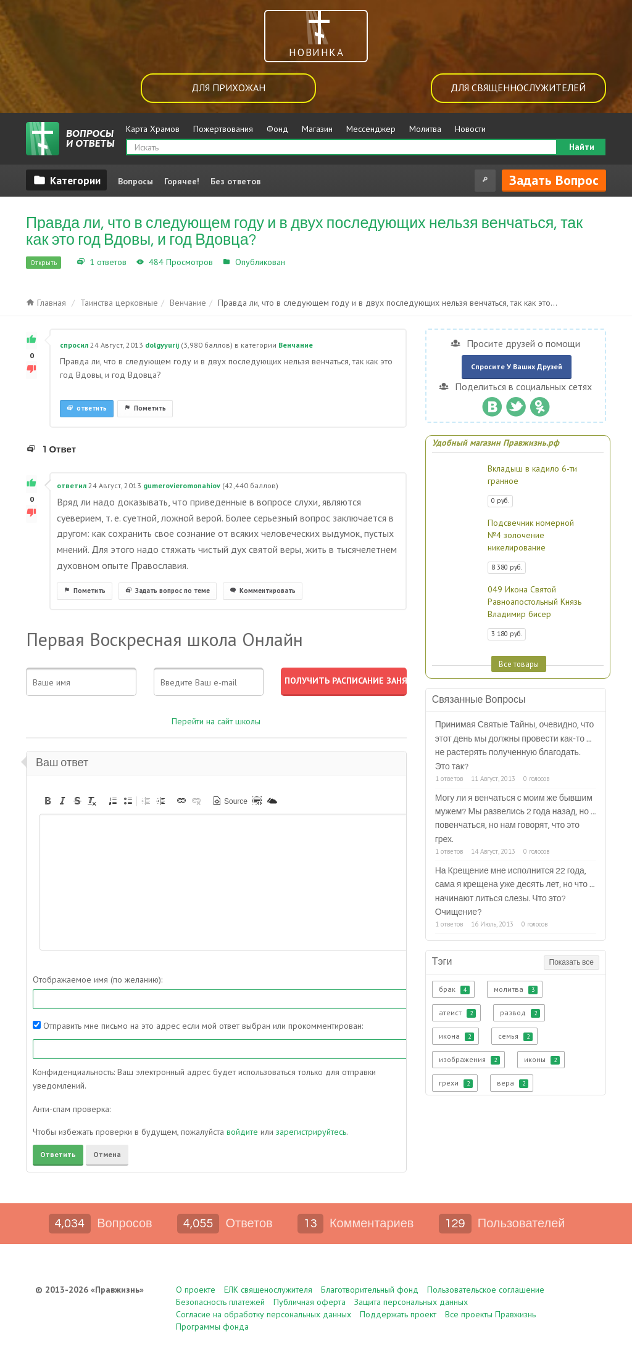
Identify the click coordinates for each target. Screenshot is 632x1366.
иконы (542, 1060)
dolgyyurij (162, 345)
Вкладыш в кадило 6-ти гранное (532, 474)
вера (512, 1083)
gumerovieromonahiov (181, 485)
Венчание (307, 262)
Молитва (425, 128)
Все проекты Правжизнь (490, 1314)
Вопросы (135, 181)
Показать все (571, 963)
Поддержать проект (398, 1314)
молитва (516, 989)
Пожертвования (223, 128)
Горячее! (181, 181)
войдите (242, 1131)
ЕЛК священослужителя (268, 1289)
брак (454, 989)
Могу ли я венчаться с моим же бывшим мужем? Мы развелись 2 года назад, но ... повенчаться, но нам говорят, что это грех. (515, 819)
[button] (47, 801)
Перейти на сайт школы (216, 721)
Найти (581, 146)
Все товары (519, 664)
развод (520, 1013)
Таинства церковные (119, 302)
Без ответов (235, 181)
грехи (456, 1083)
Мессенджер (371, 128)
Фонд (277, 128)
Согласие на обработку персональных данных (263, 1314)
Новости (470, 128)
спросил (74, 345)
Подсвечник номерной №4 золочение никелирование (531, 535)
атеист (457, 1013)
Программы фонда (212, 1326)
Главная (46, 302)
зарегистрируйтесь (311, 1131)
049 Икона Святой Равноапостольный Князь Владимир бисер (534, 602)
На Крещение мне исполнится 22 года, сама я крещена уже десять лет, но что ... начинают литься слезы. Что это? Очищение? (515, 892)
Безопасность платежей (220, 1301)
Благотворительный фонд (369, 1289)
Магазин (317, 128)
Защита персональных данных (411, 1301)
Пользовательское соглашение (485, 1289)
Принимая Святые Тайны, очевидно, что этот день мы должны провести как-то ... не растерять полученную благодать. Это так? (514, 746)
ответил (71, 485)
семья (515, 1036)
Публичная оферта (309, 1301)
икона (456, 1036)
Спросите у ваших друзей (516, 366)
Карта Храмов (153, 128)
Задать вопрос (554, 180)
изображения (469, 1060)
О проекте (195, 1289)
